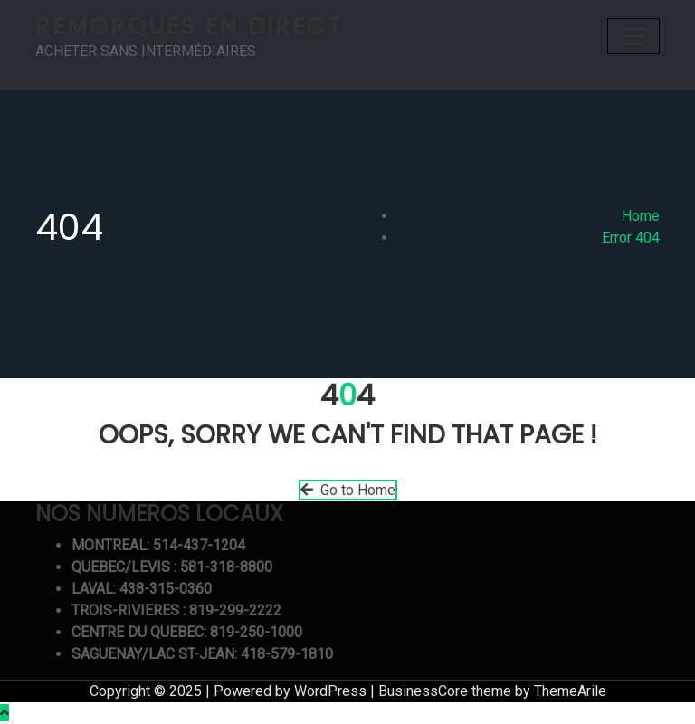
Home (641, 215)
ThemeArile (570, 691)
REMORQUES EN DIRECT (189, 26)
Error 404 (631, 237)
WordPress (330, 691)
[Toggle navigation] (633, 36)
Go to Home (347, 490)
